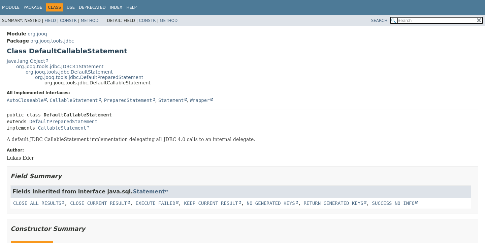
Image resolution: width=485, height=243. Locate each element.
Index (116, 7)
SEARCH (379, 20)
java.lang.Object (26, 61)
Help (131, 7)
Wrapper (200, 100)
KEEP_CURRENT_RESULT (211, 203)
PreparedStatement (128, 100)
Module (11, 7)
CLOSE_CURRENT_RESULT (98, 203)
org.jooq (37, 33)
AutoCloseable (25, 100)
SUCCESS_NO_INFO (393, 203)
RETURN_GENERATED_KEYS (333, 203)
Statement (171, 100)
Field (50, 20)
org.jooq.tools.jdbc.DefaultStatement (69, 72)
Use (71, 7)
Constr (68, 20)
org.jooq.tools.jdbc (52, 41)
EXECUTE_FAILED (155, 203)
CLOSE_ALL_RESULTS (37, 203)
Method (90, 20)
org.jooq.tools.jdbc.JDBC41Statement (59, 66)
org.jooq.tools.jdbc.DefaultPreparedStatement (89, 77)
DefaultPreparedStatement (63, 121)
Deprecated (92, 7)
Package (33, 7)
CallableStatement (74, 100)
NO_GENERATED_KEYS (271, 203)
